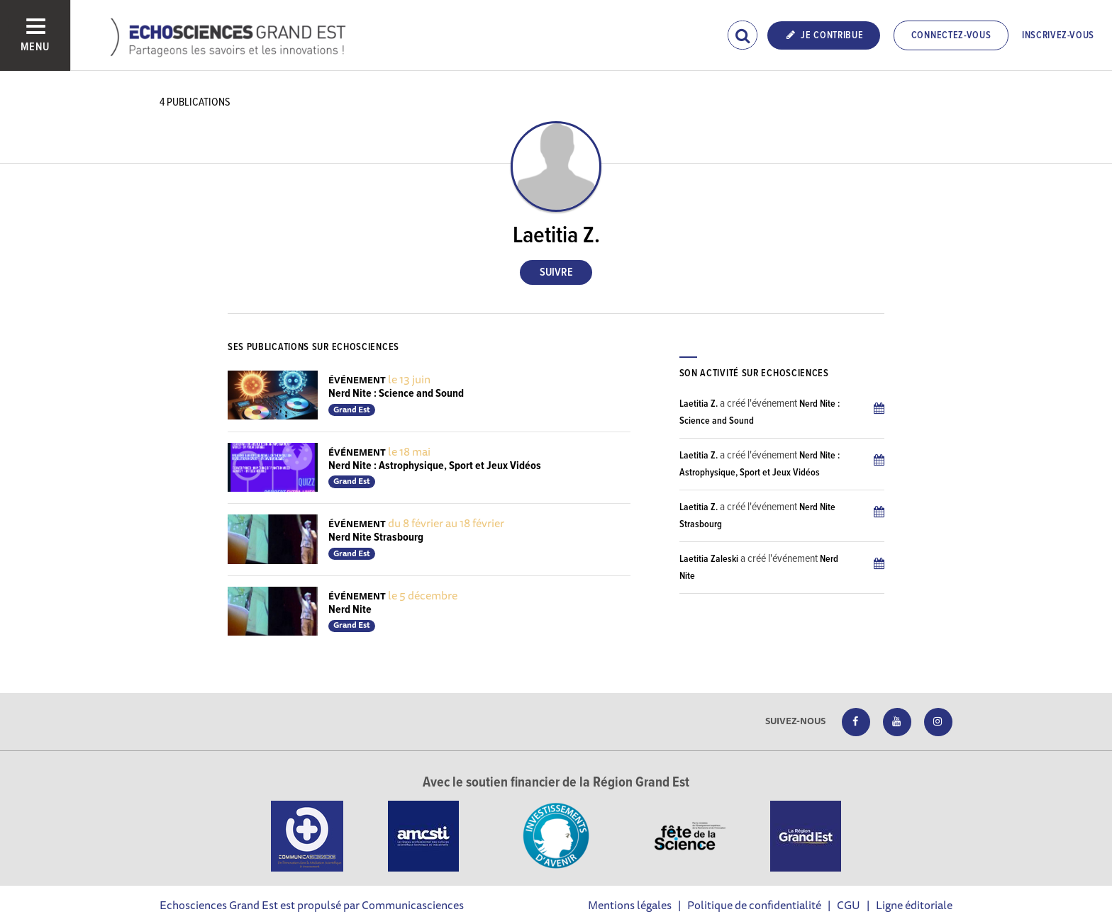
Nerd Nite (350, 609)
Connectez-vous (951, 35)
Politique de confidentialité (754, 905)
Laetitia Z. (698, 404)
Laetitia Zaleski (708, 559)
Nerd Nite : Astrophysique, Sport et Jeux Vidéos (434, 465)
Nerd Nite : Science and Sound (396, 393)
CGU (848, 905)
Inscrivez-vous (1058, 35)
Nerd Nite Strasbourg (375, 537)
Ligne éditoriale (914, 905)
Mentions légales (630, 905)
